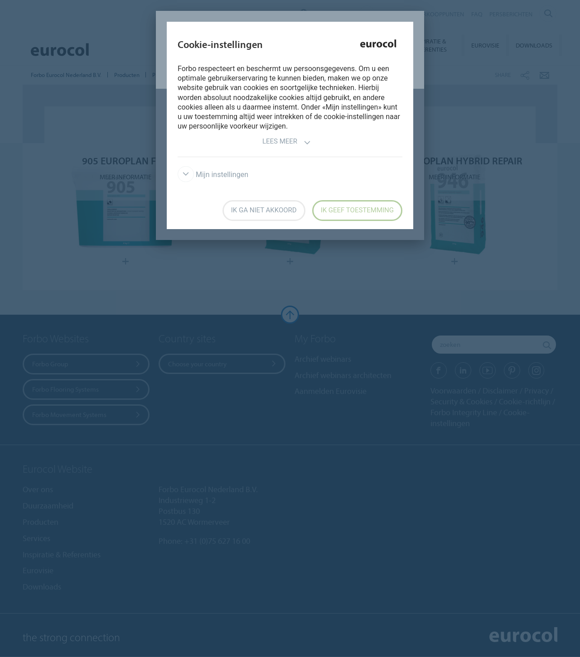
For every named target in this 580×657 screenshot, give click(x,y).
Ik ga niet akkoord (264, 210)
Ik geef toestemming (357, 210)
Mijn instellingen (213, 174)
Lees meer (286, 142)
